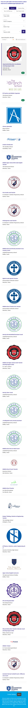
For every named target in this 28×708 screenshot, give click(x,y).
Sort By (4, 39)
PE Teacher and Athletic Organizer (11, 93)
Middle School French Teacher (10, 469)
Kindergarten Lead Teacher (10, 220)
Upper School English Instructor (11, 573)
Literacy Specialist (7, 126)
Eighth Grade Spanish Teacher (10, 278)
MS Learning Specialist (8, 600)
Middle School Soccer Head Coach (11, 448)
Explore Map (21, 8)
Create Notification (20, 39)
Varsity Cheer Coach (8, 392)
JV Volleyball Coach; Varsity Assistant (12, 420)
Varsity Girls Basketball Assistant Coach (13, 334)
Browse (12, 8)
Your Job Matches (8, 11)
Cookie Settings (11, 694)
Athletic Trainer (6, 646)
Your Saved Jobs (20, 11)
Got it (19, 694)
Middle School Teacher (8, 488)
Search (5, 8)
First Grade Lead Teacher (9, 192)
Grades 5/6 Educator (8, 144)
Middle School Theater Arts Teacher (12, 306)
